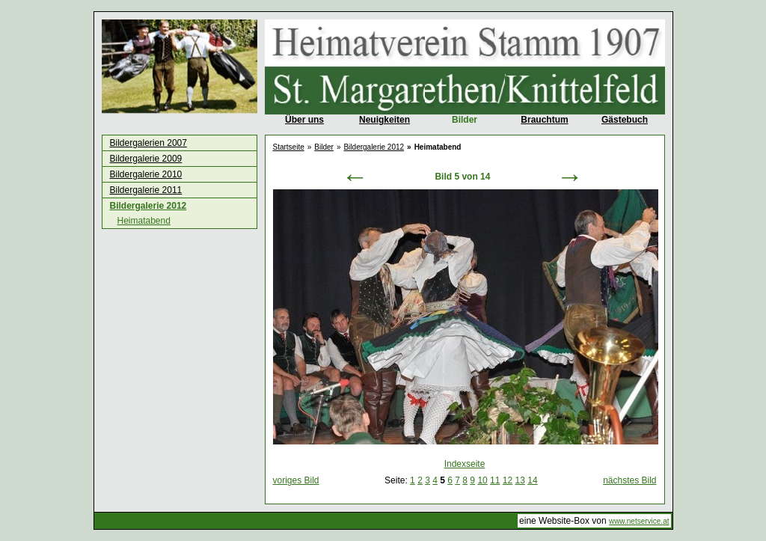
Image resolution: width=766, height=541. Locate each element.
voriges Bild (296, 480)
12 (507, 480)
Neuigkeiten (384, 119)
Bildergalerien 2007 (148, 143)
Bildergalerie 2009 (146, 158)
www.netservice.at (639, 521)
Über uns (304, 119)
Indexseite (464, 464)
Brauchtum (544, 119)
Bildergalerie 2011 (146, 190)
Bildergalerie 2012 (148, 206)
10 (482, 480)
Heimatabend (144, 221)
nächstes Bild (629, 480)
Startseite (288, 147)
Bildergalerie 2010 (146, 174)
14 (532, 480)
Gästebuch (624, 119)
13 (520, 480)
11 (495, 480)
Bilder (464, 119)
